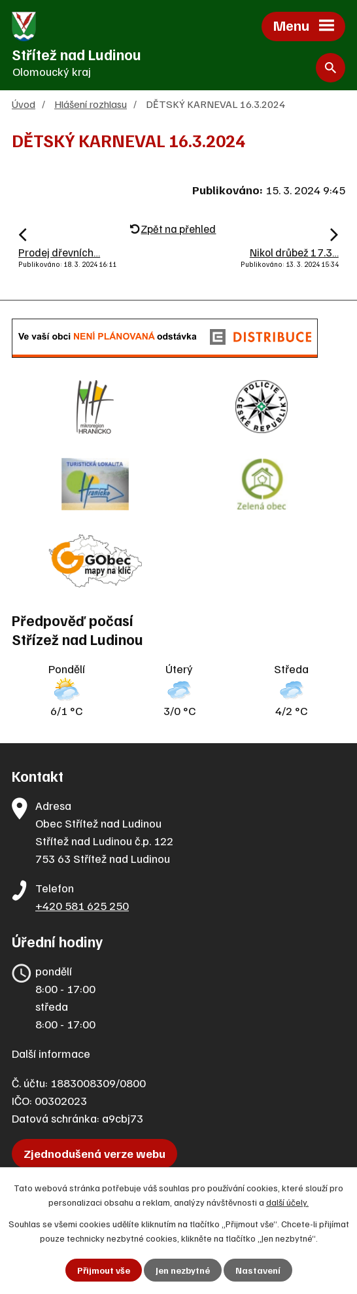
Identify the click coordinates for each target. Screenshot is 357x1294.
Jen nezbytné (183, 1270)
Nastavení (257, 1270)
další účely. (287, 1202)
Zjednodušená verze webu (94, 1153)
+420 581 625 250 (82, 905)
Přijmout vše (103, 1270)
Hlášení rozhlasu (90, 104)
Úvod (23, 104)
